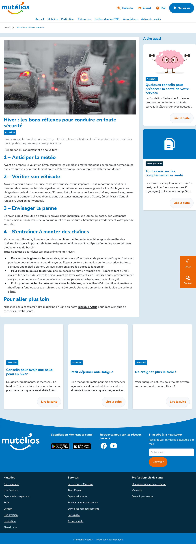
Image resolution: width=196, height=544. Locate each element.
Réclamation (11, 515)
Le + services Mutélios (80, 484)
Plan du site (10, 527)
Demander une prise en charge (149, 484)
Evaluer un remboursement (83, 502)
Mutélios (53, 19)
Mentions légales (83, 539)
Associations (130, 19)
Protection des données (109, 539)
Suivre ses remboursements (83, 508)
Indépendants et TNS (107, 19)
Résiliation (10, 521)
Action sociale (75, 521)
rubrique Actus (87, 307)
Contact (8, 508)
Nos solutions (11, 484)
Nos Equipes (11, 490)
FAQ (6, 502)
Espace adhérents (77, 496)
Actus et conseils (151, 19)
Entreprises (84, 19)
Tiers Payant (75, 490)
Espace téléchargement (17, 496)
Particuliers (67, 19)
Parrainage (74, 515)
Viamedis (137, 490)
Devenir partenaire (142, 496)
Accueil (39, 19)
